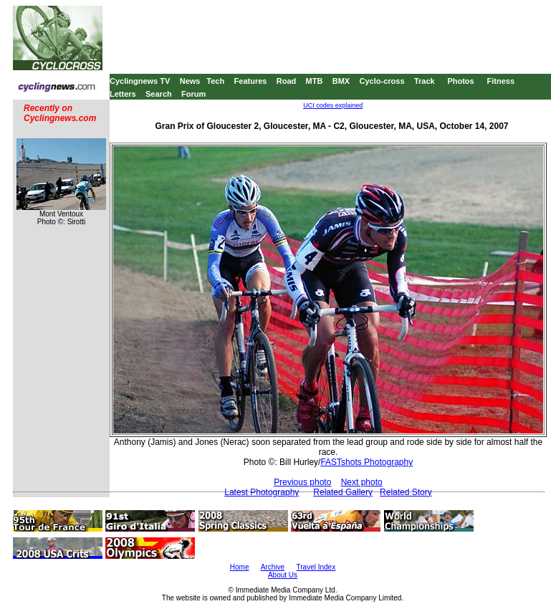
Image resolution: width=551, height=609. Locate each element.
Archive (272, 567)
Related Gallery (343, 492)
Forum (193, 94)
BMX (341, 81)
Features (250, 81)
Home (239, 567)
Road (287, 81)
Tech (215, 81)
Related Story (406, 492)
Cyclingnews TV (140, 81)
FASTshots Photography (366, 462)
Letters (123, 94)
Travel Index (316, 567)
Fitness (500, 81)
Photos (460, 81)
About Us (282, 575)
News (190, 81)
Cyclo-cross (382, 81)
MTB (314, 81)
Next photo (362, 482)
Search (158, 94)
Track (424, 81)
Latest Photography (261, 492)
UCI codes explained (333, 105)
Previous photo (302, 482)
